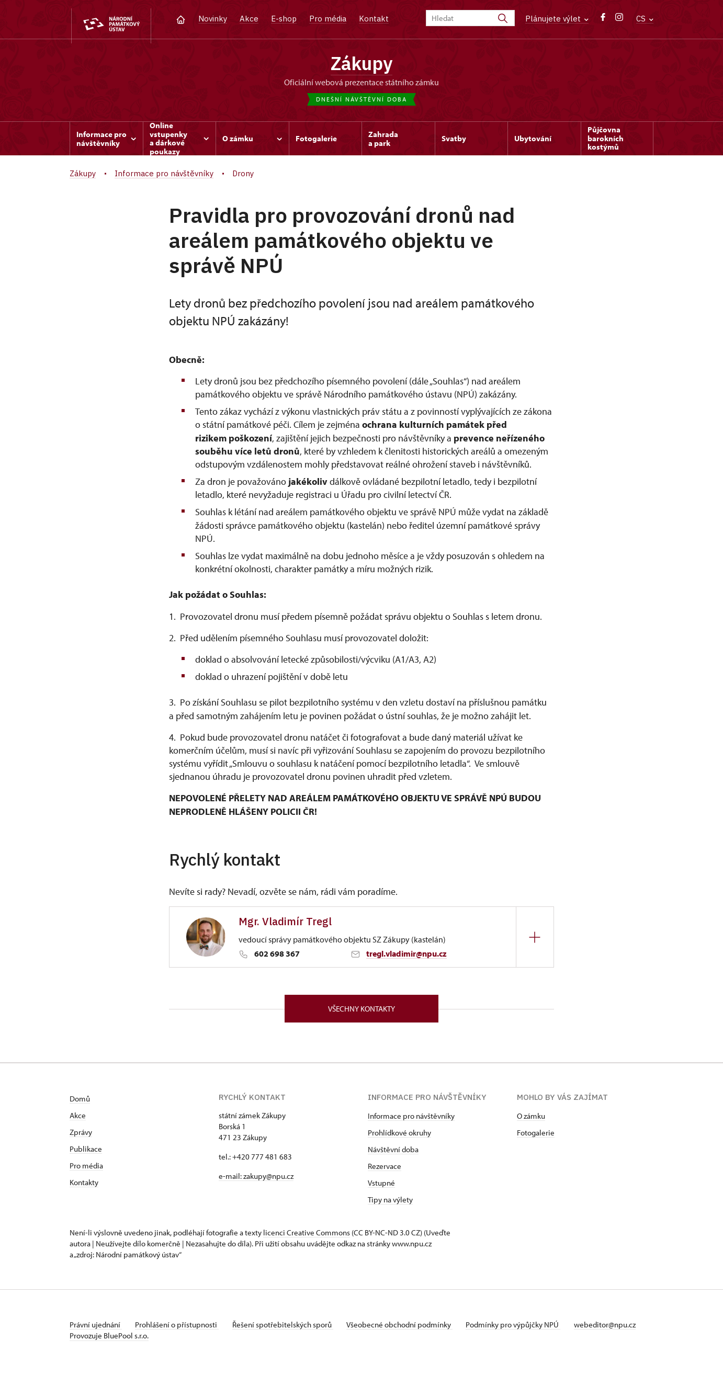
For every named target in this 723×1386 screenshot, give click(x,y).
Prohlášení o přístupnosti (180, 1329)
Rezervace (384, 1171)
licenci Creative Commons (306, 1237)
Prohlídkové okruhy (399, 1137)
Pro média (327, 19)
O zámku (531, 1121)
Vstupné (381, 1187)
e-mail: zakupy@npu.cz (256, 1181)
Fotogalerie (536, 1137)
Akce (249, 19)
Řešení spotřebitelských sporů (289, 1329)
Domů (80, 1103)
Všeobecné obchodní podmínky (410, 1329)
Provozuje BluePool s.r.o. (109, 1351)
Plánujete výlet (557, 19)
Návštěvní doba (393, 1154)
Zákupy (361, 64)
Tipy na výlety (390, 1204)
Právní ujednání (96, 1329)
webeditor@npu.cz (100, 1340)
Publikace (86, 1153)
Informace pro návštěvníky (411, 1121)
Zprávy (81, 1137)
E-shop (284, 19)
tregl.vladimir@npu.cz (406, 956)
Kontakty (84, 1187)
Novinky (212, 19)
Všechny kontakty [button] (361, 1012)
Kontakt (374, 19)
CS (644, 19)
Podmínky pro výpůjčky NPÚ (526, 1329)
